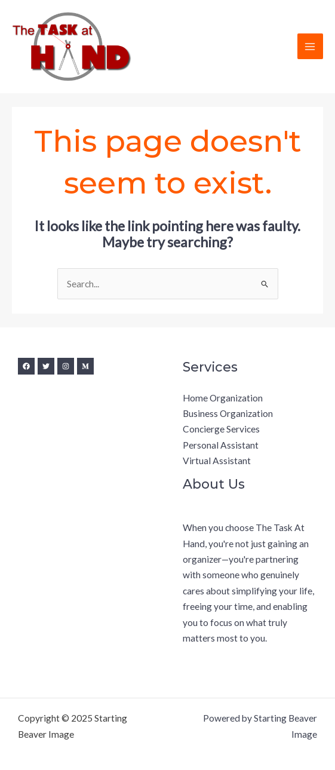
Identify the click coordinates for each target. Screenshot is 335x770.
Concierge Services (221, 429)
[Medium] (85, 366)
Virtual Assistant (217, 460)
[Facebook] (26, 366)
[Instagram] (65, 366)
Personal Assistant (221, 445)
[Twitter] (46, 366)
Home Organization (223, 397)
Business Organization (228, 413)
